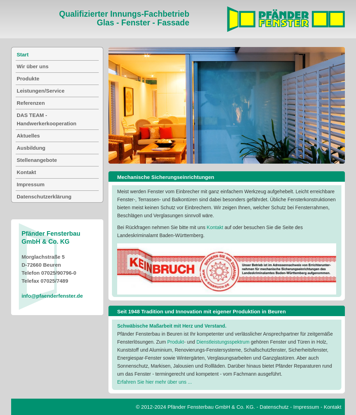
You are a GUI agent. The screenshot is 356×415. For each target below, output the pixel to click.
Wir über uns (33, 66)
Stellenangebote (37, 160)
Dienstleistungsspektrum (223, 342)
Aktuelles (28, 136)
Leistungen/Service (41, 91)
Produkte (28, 78)
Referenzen (31, 103)
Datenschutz (274, 407)
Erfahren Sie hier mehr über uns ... (154, 382)
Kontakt (216, 227)
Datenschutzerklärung (44, 196)
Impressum (30, 184)
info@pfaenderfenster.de (52, 296)
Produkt (175, 342)
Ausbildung (31, 148)
